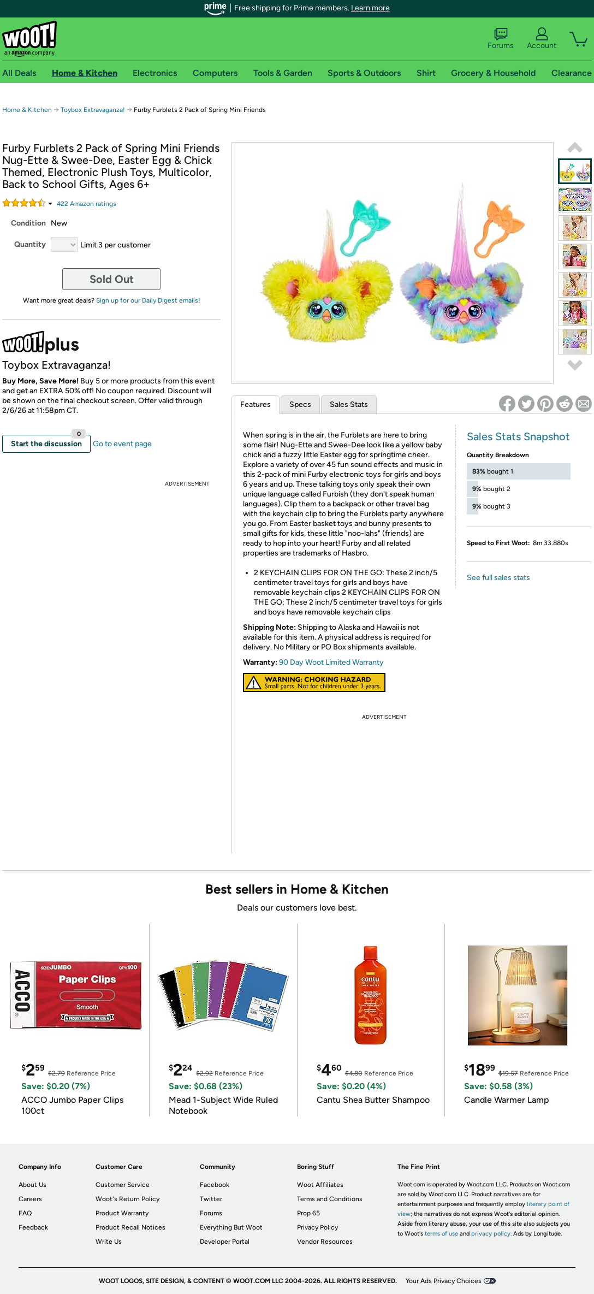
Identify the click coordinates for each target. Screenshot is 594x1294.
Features (255, 404)
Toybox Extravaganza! (93, 110)
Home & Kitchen (27, 110)
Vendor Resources (325, 1241)
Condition (28, 223)
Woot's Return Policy (127, 1199)
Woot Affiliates (320, 1185)
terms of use (441, 1233)
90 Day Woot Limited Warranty (331, 662)
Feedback (33, 1227)
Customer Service (123, 1185)
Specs (300, 404)
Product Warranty (122, 1213)
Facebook (214, 1185)
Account (541, 38)
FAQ (25, 1213)
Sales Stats (349, 404)
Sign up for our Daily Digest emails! (148, 300)
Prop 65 (308, 1213)
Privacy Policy (317, 1227)
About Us (32, 1185)
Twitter (211, 1199)
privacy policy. (491, 1233)
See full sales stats (498, 577)
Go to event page (122, 443)
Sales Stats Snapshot (518, 436)
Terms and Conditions (330, 1199)
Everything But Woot (231, 1227)
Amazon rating (86, 204)
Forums (501, 38)
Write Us (109, 1241)
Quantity (30, 244)
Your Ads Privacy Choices (444, 1281)
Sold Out (112, 279)
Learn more (370, 8)
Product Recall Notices (130, 1227)
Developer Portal (225, 1241)
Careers (30, 1199)
